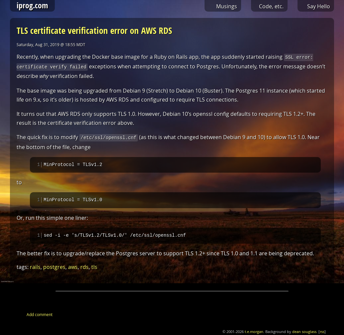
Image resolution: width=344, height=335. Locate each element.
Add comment (39, 314)
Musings (226, 6)
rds (84, 267)
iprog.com (32, 5)
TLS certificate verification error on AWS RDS (94, 30)
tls (94, 267)
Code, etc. (271, 6)
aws (73, 267)
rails (35, 267)
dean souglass (304, 332)
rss (322, 332)
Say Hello (318, 6)
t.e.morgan (254, 332)
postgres (54, 267)
